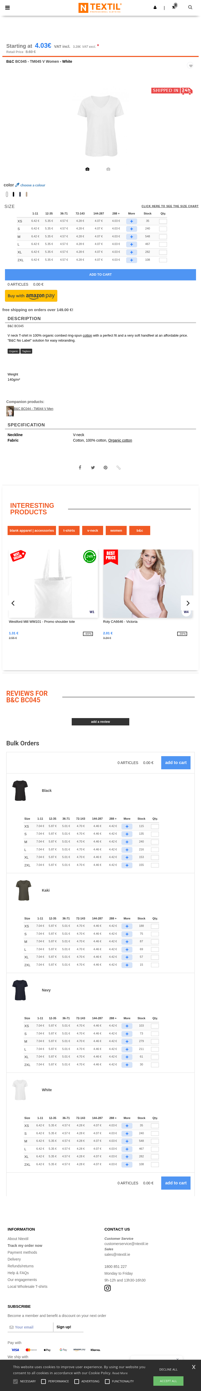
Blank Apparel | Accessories (32, 531)
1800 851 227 (115, 1267)
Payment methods (22, 1253)
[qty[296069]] (163, 252)
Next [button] (191, 129)
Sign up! (64, 1327)
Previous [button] (13, 129)
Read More (120, 1373)
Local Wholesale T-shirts (27, 1287)
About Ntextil (18, 1239)
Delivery (14, 1259)
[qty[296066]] (163, 229)
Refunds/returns (21, 1266)
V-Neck (92, 531)
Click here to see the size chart (170, 206)
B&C (10, 62)
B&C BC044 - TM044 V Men (33, 409)
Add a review (100, 722)
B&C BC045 (16, 326)
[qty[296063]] (163, 237)
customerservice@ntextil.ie (126, 1244)
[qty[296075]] (163, 260)
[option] (100, 126)
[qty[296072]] (163, 221)
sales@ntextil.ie (117, 1255)
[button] (155, 7)
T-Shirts (69, 531)
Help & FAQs (18, 1273)
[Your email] (30, 1327)
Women (116, 531)
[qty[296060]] (163, 244)
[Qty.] (155, 826)
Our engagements (22, 1280)
